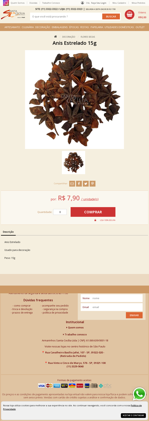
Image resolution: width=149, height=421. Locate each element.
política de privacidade (55, 312)
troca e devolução (22, 309)
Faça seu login (98, 3)
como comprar (22, 305)
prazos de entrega (22, 312)
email (86, 307)
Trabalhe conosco (75, 334)
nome (86, 298)
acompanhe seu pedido (55, 305)
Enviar (134, 315)
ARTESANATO (12, 27)
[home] (13, 14)
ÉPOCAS (74, 27)
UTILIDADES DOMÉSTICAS (119, 27)
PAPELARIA (97, 27)
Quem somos (75, 327)
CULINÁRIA (28, 27)
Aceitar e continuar (133, 415)
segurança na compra (55, 309)
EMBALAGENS (60, 27)
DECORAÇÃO (42, 27)
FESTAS (84, 27)
